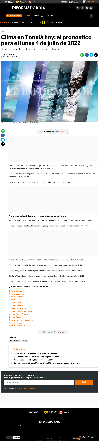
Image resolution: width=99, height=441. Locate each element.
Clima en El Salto (15, 300)
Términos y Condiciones (29, 388)
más (54, 16)
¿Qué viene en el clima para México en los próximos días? (37, 357)
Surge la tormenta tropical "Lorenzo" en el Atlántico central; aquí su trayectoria (47, 363)
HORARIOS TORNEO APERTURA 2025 (25, 22)
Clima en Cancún (15, 291)
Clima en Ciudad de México (19, 317)
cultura (75, 426)
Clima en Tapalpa (15, 323)
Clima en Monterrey (16, 297)
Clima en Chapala (15, 303)
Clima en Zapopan (16, 306)
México (36, 16)
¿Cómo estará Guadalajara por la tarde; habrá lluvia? (36, 353)
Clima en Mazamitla (16, 294)
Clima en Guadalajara (17, 326)
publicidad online (55, 429)
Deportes (42, 426)
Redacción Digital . (9, 54)
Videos (45, 16)
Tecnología (52, 426)
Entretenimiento (64, 426)
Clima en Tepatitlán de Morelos (21, 311)
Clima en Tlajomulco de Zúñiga (21, 320)
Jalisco (27, 16)
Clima (25, 341)
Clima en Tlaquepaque (17, 309)
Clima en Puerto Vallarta (18, 314)
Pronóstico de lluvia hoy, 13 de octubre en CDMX (33, 360)
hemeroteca (42, 429)
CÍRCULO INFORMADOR (54, 22)
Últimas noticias (14, 16)
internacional (31, 426)
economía (85, 426)
